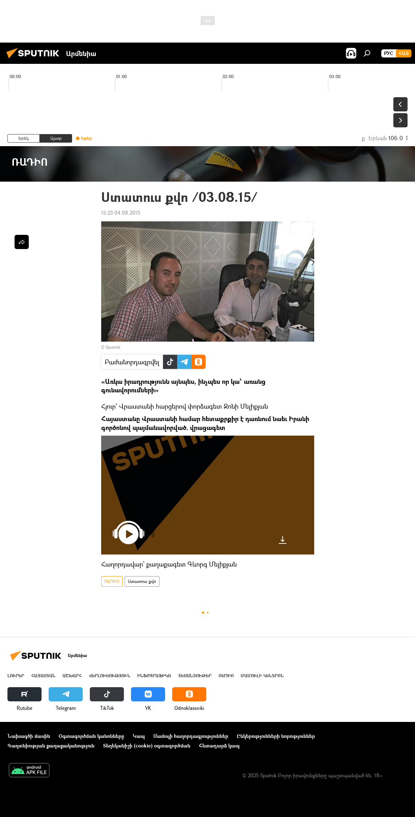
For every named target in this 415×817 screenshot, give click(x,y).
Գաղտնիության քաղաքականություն (50, 745)
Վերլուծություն (109, 676)
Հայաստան (43, 676)
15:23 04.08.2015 (120, 212)
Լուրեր (15, 676)
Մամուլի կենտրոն (262, 676)
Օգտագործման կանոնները (91, 736)
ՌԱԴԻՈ (111, 581)
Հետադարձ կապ (219, 745)
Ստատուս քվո (142, 581)
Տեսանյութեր (195, 676)
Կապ (139, 736)
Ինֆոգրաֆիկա (154, 676)
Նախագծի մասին (28, 736)
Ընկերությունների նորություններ (276, 736)
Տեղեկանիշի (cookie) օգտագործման (146, 745)
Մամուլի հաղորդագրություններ (190, 736)
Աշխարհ (72, 676)
